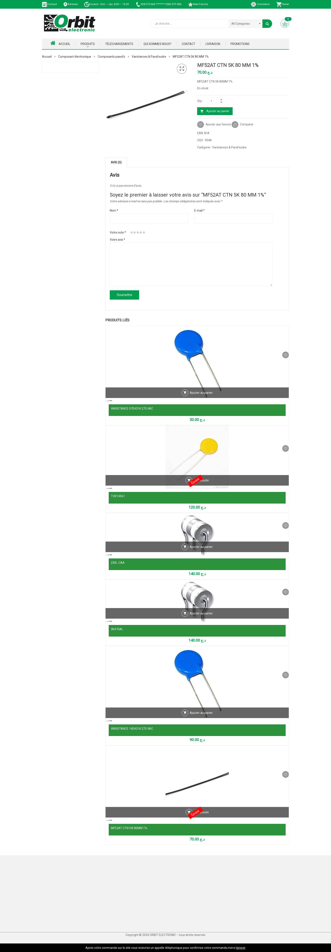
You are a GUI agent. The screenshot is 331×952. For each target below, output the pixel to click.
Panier (282, 4)
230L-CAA (118, 562)
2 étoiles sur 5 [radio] (134, 232)
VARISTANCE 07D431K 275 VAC (132, 408)
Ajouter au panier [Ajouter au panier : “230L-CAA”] (201, 554)
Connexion (260, 4)
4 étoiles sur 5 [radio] (140, 232)
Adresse (70, 4)
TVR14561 (118, 496)
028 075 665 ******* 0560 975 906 (158, 4)
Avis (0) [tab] (116, 162)
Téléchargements (119, 44)
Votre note (118, 232)
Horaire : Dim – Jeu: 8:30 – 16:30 (106, 4)
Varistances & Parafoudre (149, 56)
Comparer (247, 124)
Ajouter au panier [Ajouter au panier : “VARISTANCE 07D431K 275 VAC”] (201, 400)
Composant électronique (74, 56)
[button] (182, 69)
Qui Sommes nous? (157, 44)
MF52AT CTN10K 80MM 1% (129, 828)
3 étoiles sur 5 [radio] (137, 232)
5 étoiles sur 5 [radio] (143, 232)
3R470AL (117, 629)
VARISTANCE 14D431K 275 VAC (132, 728)
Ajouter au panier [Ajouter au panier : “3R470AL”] (201, 620)
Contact (49, 4)
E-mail (199, 210)
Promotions (240, 44)
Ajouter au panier (217, 111)
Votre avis (117, 239)
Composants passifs (111, 56)
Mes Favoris (198, 4)
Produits (88, 44)
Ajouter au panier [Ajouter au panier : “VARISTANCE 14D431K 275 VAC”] (201, 720)
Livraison (213, 44)
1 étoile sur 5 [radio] (131, 232)
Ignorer (241, 947)
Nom (114, 210)
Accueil (60, 43)
